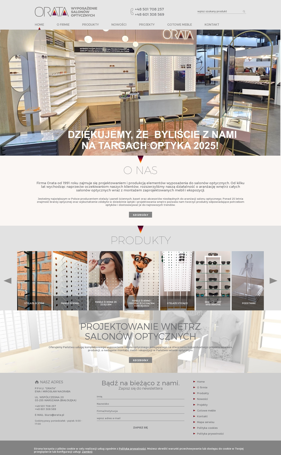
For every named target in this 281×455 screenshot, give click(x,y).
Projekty (147, 24)
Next (273, 281)
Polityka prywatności (210, 433)
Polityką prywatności (132, 448)
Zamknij (87, 451)
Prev (7, 281)
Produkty (90, 24)
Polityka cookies (207, 427)
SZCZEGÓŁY (140, 214)
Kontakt (212, 24)
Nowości (118, 24)
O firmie (63, 24)
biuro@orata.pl (54, 414)
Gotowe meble (179, 24)
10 (164, 144)
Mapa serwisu (205, 422)
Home (39, 24)
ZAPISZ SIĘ (140, 427)
